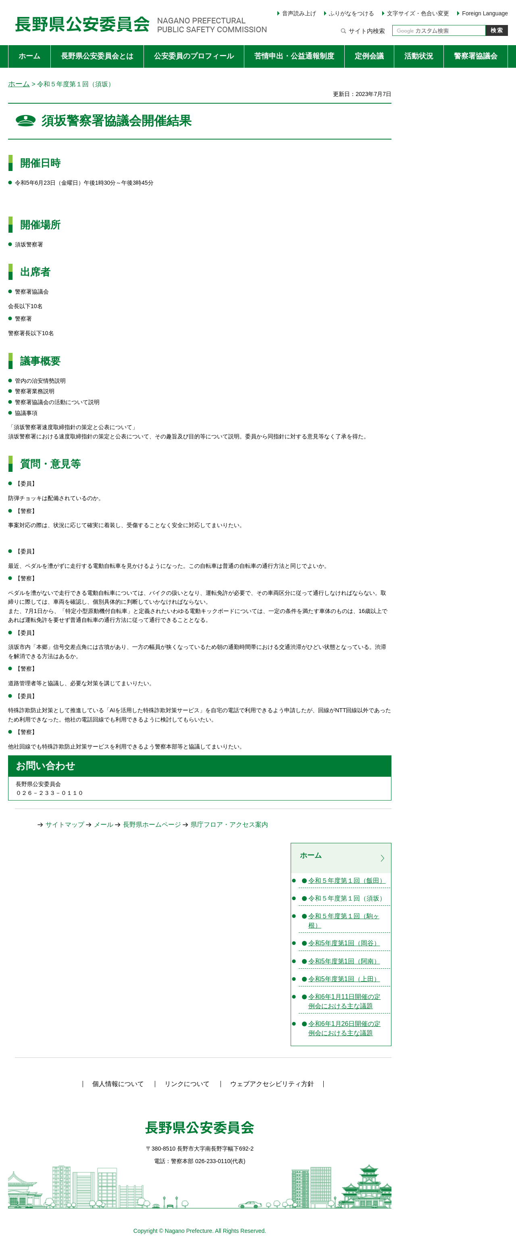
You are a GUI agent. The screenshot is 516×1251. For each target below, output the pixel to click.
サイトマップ (65, 824)
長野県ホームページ (152, 824)
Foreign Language (485, 13)
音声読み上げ (299, 13)
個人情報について (118, 1083)
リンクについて (187, 1083)
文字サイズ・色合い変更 (418, 13)
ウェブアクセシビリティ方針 (272, 1083)
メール (103, 824)
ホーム (19, 83)
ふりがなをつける (351, 13)
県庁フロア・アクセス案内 (229, 824)
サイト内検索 (367, 30)
